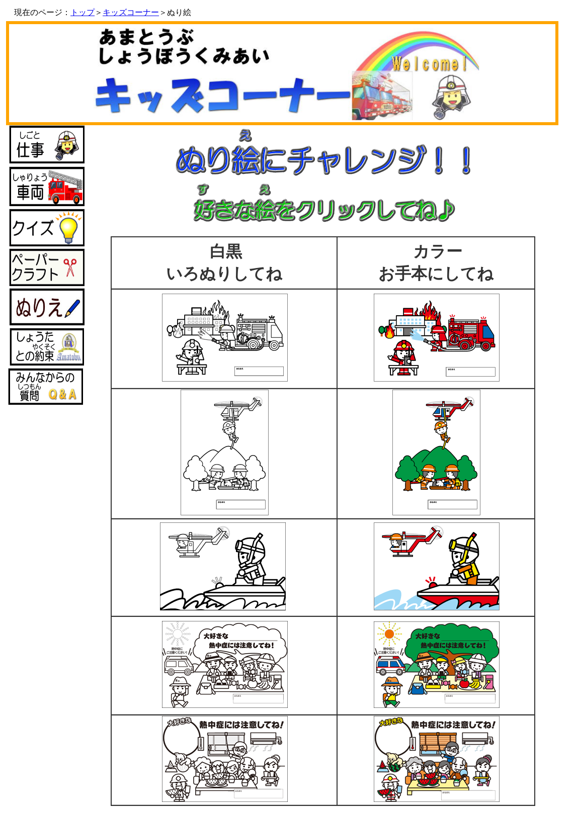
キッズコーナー (131, 12)
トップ (82, 12)
